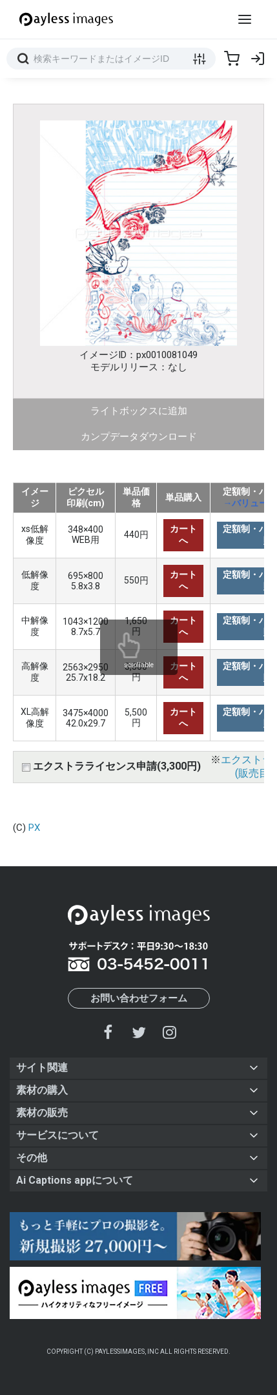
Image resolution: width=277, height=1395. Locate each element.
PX (34, 827)
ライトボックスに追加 (138, 411)
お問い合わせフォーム (138, 998)
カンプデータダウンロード (139, 436)
